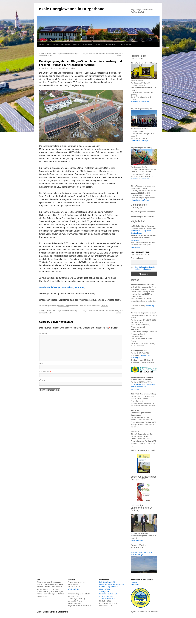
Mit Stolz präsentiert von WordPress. (146, 612)
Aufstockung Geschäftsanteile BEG (111, 584)
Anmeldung (150, 306)
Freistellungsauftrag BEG (108, 594)
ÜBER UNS (110, 45)
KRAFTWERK (87, 45)
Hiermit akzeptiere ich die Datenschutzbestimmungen (143, 268)
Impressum (134, 582)
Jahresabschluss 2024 (107, 599)
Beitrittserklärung (137, 233)
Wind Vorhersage (137, 555)
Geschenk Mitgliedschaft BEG (109, 587)
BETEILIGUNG (53, 45)
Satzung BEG (104, 591)
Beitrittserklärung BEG (107, 582)
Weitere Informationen (138, 387)
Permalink (104, 306)
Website (42, 380)
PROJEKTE (65, 45)
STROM (76, 45)
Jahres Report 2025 (106, 596)
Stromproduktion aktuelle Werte (142, 552)
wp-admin (71, 68)
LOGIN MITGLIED (124, 45)
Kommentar (43, 333)
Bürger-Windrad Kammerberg (144, 384)
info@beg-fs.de (73, 589)
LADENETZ (99, 45)
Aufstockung (135, 240)
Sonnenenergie (63, 306)
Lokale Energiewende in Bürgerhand (71, 9)
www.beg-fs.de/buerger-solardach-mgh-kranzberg (62, 287)
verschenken (135, 247)
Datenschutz (135, 584)
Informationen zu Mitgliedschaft (141, 231)
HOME (42, 45)
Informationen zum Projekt (140, 102)
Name (41, 363)
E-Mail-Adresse (45, 372)
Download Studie (137, 540)
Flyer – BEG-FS (104, 589)
